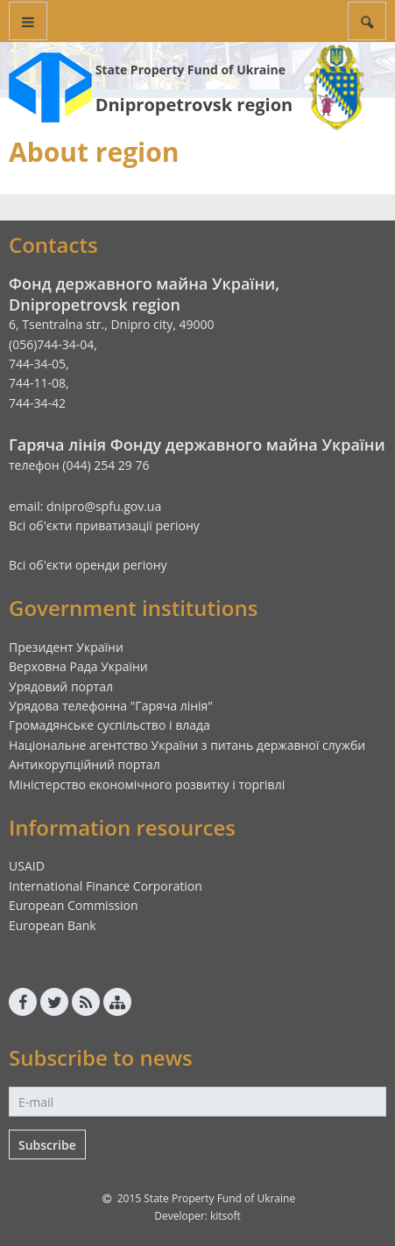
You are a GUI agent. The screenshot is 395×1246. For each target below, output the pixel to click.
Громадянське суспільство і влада (109, 725)
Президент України (66, 647)
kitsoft (225, 1215)
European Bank (52, 925)
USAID (27, 866)
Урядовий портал (61, 686)
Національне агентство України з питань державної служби (187, 745)
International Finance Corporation (105, 886)
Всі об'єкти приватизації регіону (104, 525)
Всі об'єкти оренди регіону (88, 564)
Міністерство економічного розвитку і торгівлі (147, 784)
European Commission (73, 905)
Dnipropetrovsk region (194, 104)
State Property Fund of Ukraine (190, 69)
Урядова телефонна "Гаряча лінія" (111, 705)
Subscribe (47, 1145)
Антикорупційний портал (84, 764)
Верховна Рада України (78, 666)
